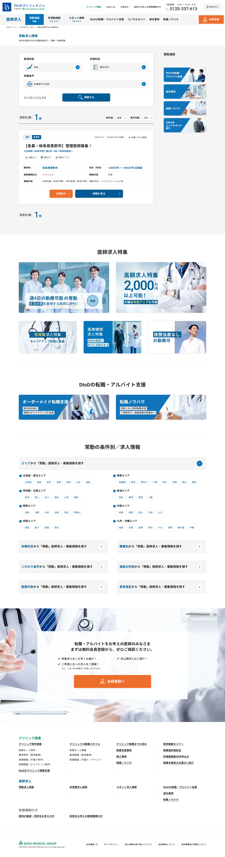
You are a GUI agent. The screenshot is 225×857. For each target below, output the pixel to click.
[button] (53, 67)
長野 (76, 497)
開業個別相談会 (172, 750)
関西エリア (29, 505)
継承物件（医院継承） (31, 755)
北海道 (28, 482)
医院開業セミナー (173, 744)
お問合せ (124, 7)
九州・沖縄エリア (127, 521)
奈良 (66, 512)
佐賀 (131, 527)
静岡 (131, 497)
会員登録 (214, 19)
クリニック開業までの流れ (131, 744)
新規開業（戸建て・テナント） (86, 759)
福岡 (121, 527)
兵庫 (56, 512)
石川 (47, 497)
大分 (160, 527)
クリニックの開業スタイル (85, 744)
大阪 (47, 512)
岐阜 (121, 497)
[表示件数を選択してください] (148, 117)
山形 (78, 482)
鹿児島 (181, 527)
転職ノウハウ (170, 19)
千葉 (155, 482)
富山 (37, 497)
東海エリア (123, 490)
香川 (37, 527)
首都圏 (122, 482)
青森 (39, 482)
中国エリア (123, 505)
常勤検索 (34, 20)
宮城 (59, 482)
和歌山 (77, 512)
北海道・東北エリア (34, 475)
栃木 (184, 482)
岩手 (49, 482)
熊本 (150, 527)
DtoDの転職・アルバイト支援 (107, 19)
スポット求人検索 (126, 787)
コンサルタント (136, 19)
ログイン (213, 7)
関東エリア (123, 475)
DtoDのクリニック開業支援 (34, 770)
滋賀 (27, 512)
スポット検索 (76, 20)
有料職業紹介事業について (193, 844)
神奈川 (144, 482)
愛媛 (47, 527)
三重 (150, 497)
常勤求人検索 (26, 787)
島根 (131, 512)
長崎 (140, 527)
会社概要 (90, 844)
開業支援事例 (124, 750)
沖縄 (192, 527)
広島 (150, 512)
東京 (133, 482)
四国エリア (29, 521)
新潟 (27, 497)
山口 (160, 512)
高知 (56, 527)
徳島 (27, 527)
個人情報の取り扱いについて (138, 844)
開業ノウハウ (124, 762)
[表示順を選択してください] (121, 117)
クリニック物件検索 (30, 744)
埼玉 (164, 482)
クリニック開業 (93, 7)
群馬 (194, 482)
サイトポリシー (111, 844)
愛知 (140, 497)
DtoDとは (110, 7)
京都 (37, 512)
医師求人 (13, 19)
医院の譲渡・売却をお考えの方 (36, 816)
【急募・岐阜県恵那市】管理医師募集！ (58, 146)
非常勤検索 (54, 20)
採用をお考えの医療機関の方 (147, 7)
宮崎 (170, 527)
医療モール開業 (78, 750)
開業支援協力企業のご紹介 (178, 762)
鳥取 (121, 512)
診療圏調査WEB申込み (176, 756)
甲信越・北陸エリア (34, 490)
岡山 (140, 512)
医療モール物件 (27, 750)
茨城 (174, 482)
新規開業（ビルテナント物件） (35, 764)
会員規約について (166, 844)
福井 (56, 497)
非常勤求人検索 (78, 787)
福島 (88, 482)
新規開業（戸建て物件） (32, 759)
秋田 (68, 482)
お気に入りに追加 (139, 137)
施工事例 (121, 756)
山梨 (66, 497)
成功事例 (154, 19)
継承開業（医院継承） (81, 755)
